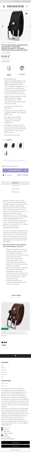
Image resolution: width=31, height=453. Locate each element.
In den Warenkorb (17, 170)
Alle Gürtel (3, 42)
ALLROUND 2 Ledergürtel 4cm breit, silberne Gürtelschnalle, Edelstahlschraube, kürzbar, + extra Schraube (14, 334)
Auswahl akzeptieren (15, 450)
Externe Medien (8, 433)
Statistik (6, 430)
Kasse (2, 377)
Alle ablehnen (15, 446)
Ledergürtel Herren (11, 42)
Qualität (15, 186)
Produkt (15, 183)
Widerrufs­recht (4, 383)
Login (2, 365)
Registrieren (4, 370)
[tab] (15, 182)
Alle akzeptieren (15, 442)
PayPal (6, 435)
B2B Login (3, 367)
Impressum (3, 386)
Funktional (7, 437)
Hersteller (15, 192)
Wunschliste (26, 13)
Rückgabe (15, 189)
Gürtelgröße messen (11, 166)
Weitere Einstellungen (7, 439)
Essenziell (7, 428)
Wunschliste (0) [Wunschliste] (17, 1)
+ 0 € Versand (5, 61)
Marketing (7, 431)
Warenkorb (3, 374)
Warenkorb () (26, 1)
